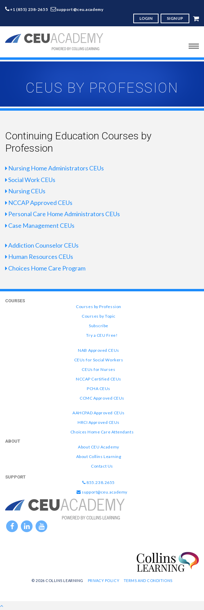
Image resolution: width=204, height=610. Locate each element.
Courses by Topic (98, 316)
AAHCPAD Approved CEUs (98, 412)
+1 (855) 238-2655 (29, 9)
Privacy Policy (104, 580)
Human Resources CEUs (39, 256)
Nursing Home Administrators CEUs (54, 168)
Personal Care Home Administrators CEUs (62, 214)
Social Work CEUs (30, 179)
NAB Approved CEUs (98, 350)
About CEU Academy (98, 446)
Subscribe (98, 325)
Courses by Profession (98, 306)
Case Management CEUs (39, 225)
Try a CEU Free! (102, 335)
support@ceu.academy (80, 9)
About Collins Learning (98, 456)
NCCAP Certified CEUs (98, 379)
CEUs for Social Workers (98, 359)
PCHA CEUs (98, 388)
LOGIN (145, 18)
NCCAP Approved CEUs (38, 202)
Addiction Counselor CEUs (42, 245)
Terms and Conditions (148, 580)
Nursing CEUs (25, 191)
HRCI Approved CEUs (99, 422)
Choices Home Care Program (45, 268)
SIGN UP (175, 18)
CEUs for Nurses (98, 369)
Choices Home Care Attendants (102, 431)
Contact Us (102, 466)
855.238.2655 (98, 482)
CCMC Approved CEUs (102, 398)
